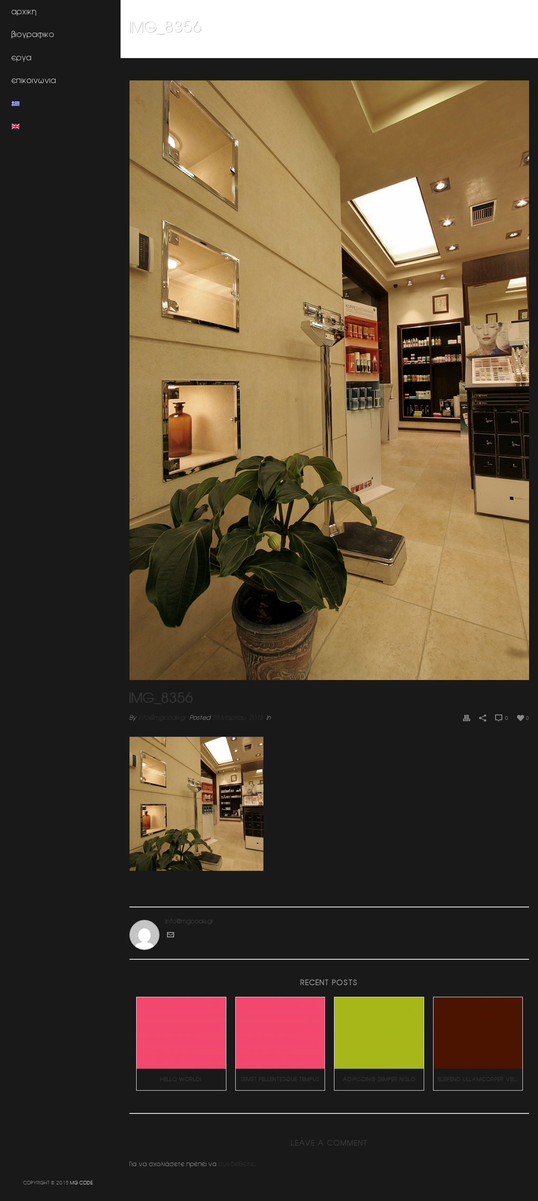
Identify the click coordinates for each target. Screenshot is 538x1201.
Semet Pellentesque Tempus (280, 1079)
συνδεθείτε (236, 1164)
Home (424, 49)
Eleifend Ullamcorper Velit (479, 1079)
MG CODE (81, 1182)
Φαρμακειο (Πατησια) (465, 49)
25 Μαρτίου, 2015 (237, 717)
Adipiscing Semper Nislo (379, 1079)
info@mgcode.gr (162, 717)
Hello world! (181, 1079)
